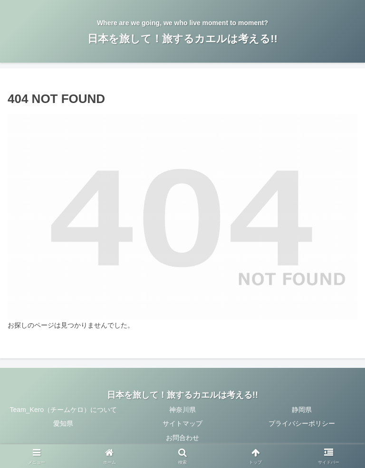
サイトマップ (182, 423)
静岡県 (302, 409)
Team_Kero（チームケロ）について (63, 409)
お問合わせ (182, 437)
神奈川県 (182, 409)
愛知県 (63, 423)
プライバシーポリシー (302, 423)
